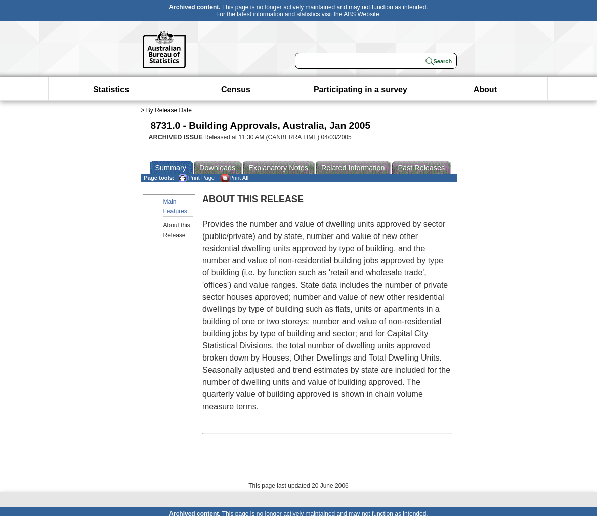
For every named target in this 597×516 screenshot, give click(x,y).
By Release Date (169, 110)
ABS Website (361, 14)
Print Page (197, 178)
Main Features (175, 206)
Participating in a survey (360, 89)
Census (235, 89)
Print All (234, 178)
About (485, 89)
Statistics (111, 89)
